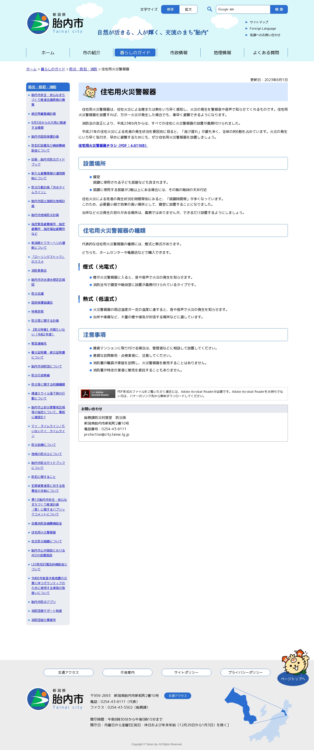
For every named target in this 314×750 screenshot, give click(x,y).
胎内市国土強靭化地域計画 (48, 203)
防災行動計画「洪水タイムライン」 (48, 189)
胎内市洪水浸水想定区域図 (48, 282)
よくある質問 (266, 52)
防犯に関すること (43, 477)
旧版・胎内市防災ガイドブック (48, 161)
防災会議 (37, 293)
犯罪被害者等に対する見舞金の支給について (48, 488)
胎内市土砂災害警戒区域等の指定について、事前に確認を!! (48, 412)
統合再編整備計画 (43, 114)
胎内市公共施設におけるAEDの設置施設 (48, 552)
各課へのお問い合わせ (265, 35)
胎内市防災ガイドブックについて (48, 465)
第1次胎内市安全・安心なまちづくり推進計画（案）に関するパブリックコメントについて (49, 507)
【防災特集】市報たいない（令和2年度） (48, 331)
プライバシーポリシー (245, 672)
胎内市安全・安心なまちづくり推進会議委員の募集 (48, 100)
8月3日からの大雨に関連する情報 (48, 124)
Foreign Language (263, 28)
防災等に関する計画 (45, 320)
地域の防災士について (46, 454)
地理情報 (222, 52)
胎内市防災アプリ (43, 602)
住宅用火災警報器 (43, 532)
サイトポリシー (186, 672)
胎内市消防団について (46, 366)
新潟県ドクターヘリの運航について (48, 245)
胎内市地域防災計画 (45, 215)
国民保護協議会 (42, 302)
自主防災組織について (46, 541)
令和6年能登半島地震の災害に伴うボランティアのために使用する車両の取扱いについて (49, 585)
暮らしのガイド (135, 52)
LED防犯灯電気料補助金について (49, 566)
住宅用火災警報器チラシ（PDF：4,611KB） (113, 145)
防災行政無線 (40, 375)
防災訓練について (43, 445)
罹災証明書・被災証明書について (48, 354)
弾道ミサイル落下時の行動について (48, 395)
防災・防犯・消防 (83, 69)
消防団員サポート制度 (46, 611)
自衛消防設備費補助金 (46, 523)
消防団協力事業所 (43, 620)
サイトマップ (259, 22)
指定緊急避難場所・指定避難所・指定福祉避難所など (48, 229)
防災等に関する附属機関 (48, 384)
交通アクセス (68, 672)
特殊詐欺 (37, 311)
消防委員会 (39, 270)
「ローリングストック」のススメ (48, 259)
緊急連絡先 (39, 343)
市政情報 (179, 52)
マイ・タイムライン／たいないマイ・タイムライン (48, 431)
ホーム (48, 52)
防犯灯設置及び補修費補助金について (48, 147)
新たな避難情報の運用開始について (48, 175)
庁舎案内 (128, 672)
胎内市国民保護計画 (45, 136)
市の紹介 (91, 52)
